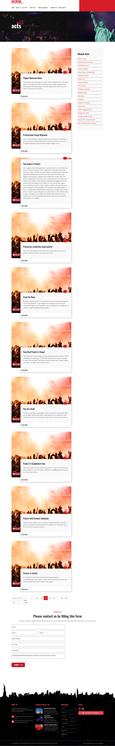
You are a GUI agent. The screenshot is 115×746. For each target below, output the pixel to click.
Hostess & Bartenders (50, 725)
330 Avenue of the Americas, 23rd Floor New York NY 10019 (24, 721)
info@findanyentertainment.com (24, 716)
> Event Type (64, 719)
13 (50, 598)
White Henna (82, 86)
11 (41, 598)
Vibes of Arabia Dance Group (87, 123)
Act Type (24, 8)
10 (36, 598)
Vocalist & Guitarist (84, 103)
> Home (63, 708)
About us (18, 8)
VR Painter (81, 99)
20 (62, 598)
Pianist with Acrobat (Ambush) (36, 518)
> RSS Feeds (64, 730)
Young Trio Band (83, 69)
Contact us (53, 8)
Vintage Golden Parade (85, 116)
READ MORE (24, 96)
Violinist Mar (81, 106)
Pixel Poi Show (29, 297)
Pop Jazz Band (29, 408)
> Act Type (64, 716)
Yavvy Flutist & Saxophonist (86, 72)
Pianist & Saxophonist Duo (34, 463)
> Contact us (64, 723)
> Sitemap (64, 734)
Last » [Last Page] (26, 603)
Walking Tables (82, 93)
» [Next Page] (21, 603)
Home (13, 8)
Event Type (32, 8)
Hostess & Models (43, 8)
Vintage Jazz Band (83, 113)
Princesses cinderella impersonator (38, 246)
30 (66, 598)
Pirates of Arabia (30, 573)
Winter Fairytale (83, 82)
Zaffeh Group (82, 59)
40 (14, 603)
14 (54, 598)
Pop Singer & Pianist (31, 163)
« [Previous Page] (29, 598)
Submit (18, 665)
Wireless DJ (81, 79)
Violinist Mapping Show (85, 110)
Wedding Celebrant (84, 89)
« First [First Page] (25, 598)
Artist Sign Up (62, 8)
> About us (64, 712)
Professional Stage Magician (35, 135)
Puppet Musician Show (32, 78)
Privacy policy (87, 743)
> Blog (62, 727)
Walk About (81, 96)
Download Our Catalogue (91, 713)
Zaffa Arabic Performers (85, 62)
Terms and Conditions (97, 743)
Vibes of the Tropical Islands (86, 120)
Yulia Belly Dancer (83, 65)
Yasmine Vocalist (83, 76)
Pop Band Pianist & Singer (34, 351)
